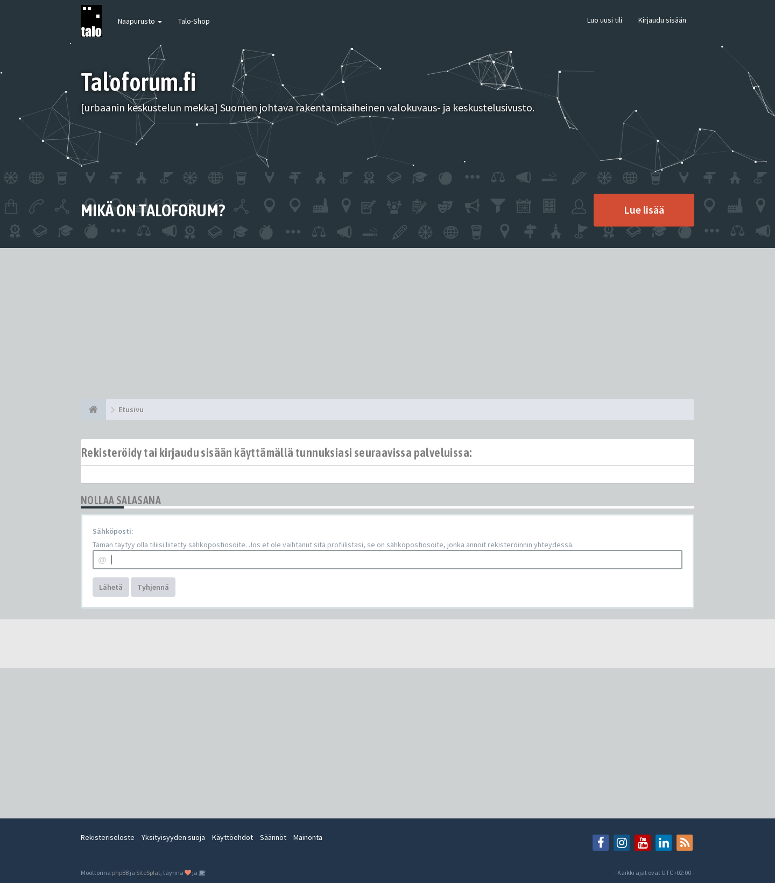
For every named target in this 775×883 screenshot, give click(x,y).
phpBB (120, 872)
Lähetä (111, 587)
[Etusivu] (93, 409)
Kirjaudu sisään (662, 20)
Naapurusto (140, 21)
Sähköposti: (113, 531)
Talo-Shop (194, 21)
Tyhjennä (153, 587)
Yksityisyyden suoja (173, 837)
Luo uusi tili (604, 20)
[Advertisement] (387, 323)
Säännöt (273, 837)
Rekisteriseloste (108, 837)
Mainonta (307, 837)
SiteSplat (148, 872)
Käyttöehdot (232, 837)
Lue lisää (644, 209)
